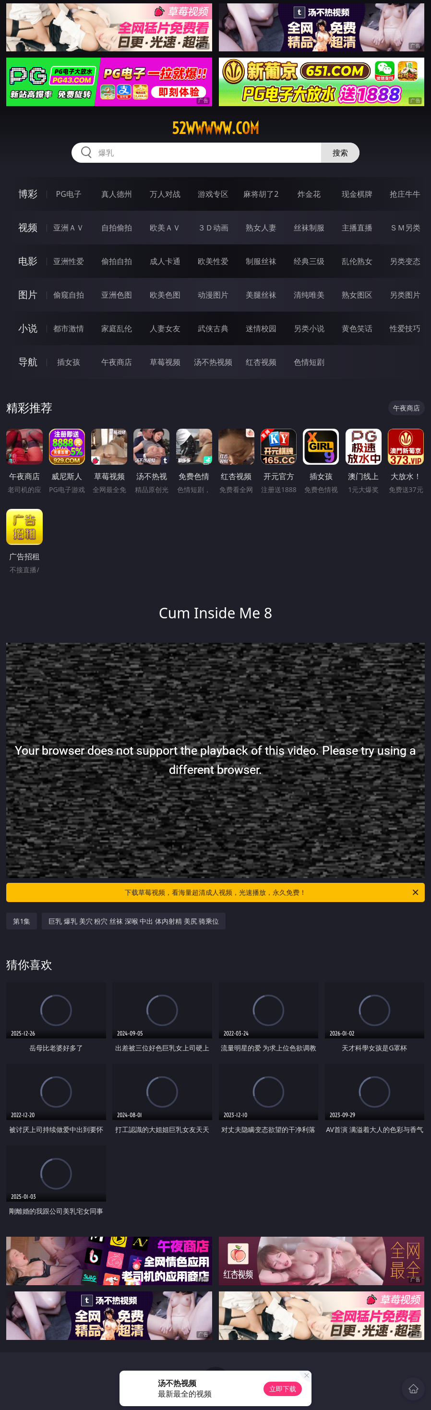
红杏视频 (261, 362)
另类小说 (309, 328)
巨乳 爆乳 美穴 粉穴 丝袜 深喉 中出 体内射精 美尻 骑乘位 (133, 921)
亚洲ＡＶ (68, 227)
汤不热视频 (213, 362)
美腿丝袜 (261, 294)
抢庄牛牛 (405, 194)
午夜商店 (116, 362)
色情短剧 (309, 362)
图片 (27, 294)
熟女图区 (357, 294)
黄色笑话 (357, 328)
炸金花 (309, 194)
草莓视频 (165, 362)
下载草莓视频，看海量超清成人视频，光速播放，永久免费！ (272, 892)
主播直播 (357, 227)
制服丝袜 (261, 261)
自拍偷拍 (116, 227)
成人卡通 (165, 261)
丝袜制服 (309, 227)
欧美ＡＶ (165, 227)
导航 (27, 361)
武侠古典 (213, 328)
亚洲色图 (116, 294)
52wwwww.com (215, 128)
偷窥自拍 (68, 294)
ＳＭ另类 (405, 227)
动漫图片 (213, 294)
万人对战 (165, 194)
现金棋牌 (357, 194)
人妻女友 (165, 328)
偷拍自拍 (116, 261)
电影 (27, 260)
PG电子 (69, 194)
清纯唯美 (309, 294)
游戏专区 (213, 194)
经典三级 (309, 261)
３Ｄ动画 (213, 227)
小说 (27, 328)
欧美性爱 (213, 261)
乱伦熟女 (357, 261)
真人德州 (116, 194)
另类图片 (405, 294)
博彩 (27, 193)
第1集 (21, 921)
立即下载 (282, 1388)
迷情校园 (261, 328)
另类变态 (405, 261)
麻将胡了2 (260, 194)
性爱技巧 (405, 328)
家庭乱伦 (116, 328)
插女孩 (68, 362)
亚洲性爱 (68, 261)
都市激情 (68, 328)
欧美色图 (165, 294)
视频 (27, 227)
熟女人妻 (261, 227)
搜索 (340, 152)
